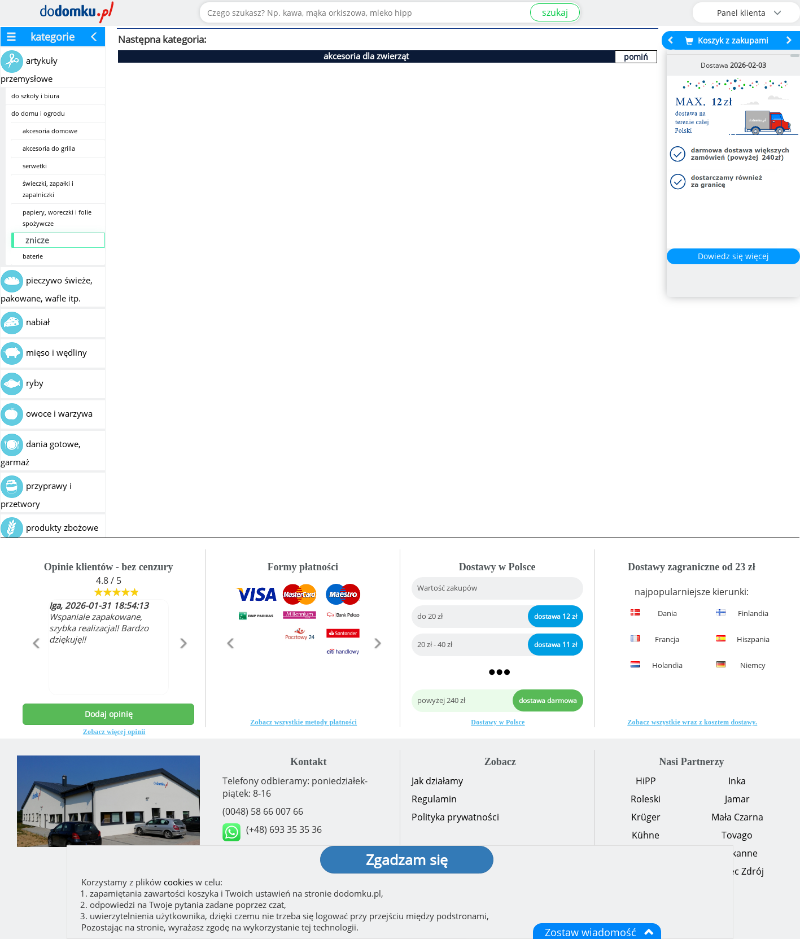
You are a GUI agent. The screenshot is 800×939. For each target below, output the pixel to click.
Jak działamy (437, 781)
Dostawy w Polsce (497, 722)
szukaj (555, 12)
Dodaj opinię (109, 714)
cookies (178, 882)
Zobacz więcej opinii (114, 732)
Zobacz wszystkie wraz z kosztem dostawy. (692, 722)
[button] (36, 667)
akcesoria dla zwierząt (366, 56)
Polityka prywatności (455, 817)
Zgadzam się (407, 859)
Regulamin (434, 799)
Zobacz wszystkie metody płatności (303, 722)
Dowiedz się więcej (733, 256)
